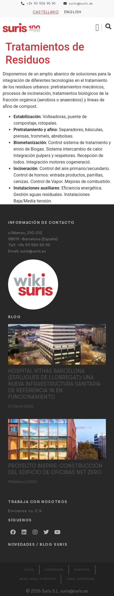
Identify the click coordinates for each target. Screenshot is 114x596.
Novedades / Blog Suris (37, 544)
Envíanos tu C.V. (25, 511)
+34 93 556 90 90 (33, 244)
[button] (97, 27)
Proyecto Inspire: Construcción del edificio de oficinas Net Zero (55, 469)
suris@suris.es (33, 251)
